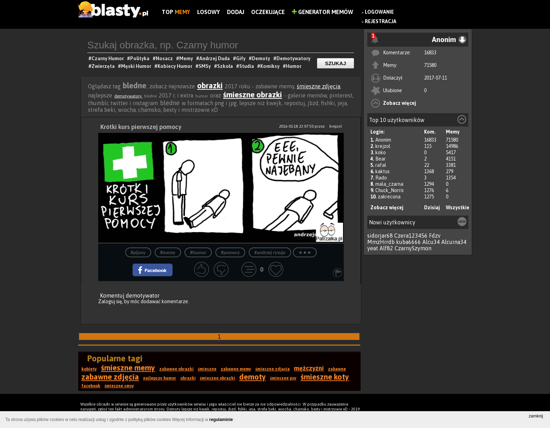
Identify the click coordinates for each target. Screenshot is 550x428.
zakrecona (389, 196)
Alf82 (386, 248)
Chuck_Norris (389, 190)
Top (176, 12)
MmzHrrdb (381, 242)
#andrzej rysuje (269, 253)
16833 (430, 52)
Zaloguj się (110, 301)
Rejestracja (380, 21)
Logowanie (379, 12)
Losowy (208, 12)
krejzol (382, 146)
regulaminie (221, 419)
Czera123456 (411, 235)
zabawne (337, 369)
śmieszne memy (128, 367)
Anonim (383, 140)
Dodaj (235, 12)
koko (380, 152)
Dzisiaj (432, 207)
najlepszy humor (159, 378)
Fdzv (435, 235)
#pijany (138, 253)
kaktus (382, 171)
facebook (90, 385)
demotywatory (128, 96)
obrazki (210, 85)
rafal (380, 165)
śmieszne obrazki (252, 94)
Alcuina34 (454, 242)
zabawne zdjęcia (110, 376)
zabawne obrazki (176, 369)
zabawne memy (236, 369)
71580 (430, 65)
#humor (198, 253)
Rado (381, 178)
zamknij (536, 416)
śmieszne (207, 369)
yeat (372, 248)
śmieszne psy (283, 378)
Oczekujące (268, 12)
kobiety (89, 369)
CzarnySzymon (413, 248)
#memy (167, 253)
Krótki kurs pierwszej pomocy (140, 126)
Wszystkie (457, 207)
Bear (380, 159)
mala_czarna (389, 184)
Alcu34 (431, 242)
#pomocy (230, 253)
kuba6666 (408, 242)
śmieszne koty (325, 376)
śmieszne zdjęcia (318, 86)
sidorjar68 (380, 235)
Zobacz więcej (399, 103)
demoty (252, 376)
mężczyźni (309, 368)
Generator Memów (322, 12)
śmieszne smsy (119, 385)
